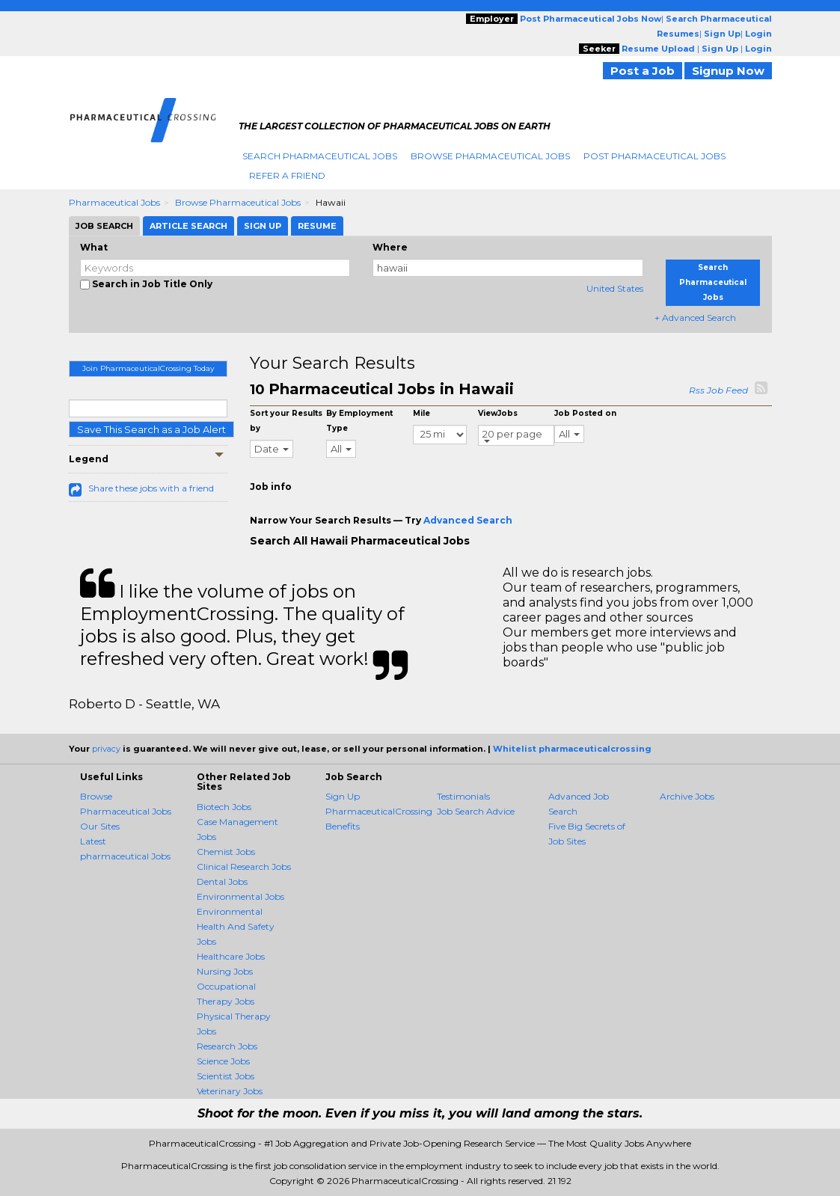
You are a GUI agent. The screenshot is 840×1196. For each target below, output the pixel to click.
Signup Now (728, 71)
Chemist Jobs (226, 851)
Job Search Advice (476, 811)
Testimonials (463, 796)
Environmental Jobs (240, 896)
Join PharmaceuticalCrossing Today (148, 368)
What (94, 247)
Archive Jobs (687, 796)
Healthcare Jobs (231, 956)
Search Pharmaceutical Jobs (319, 156)
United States (614, 288)
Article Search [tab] (188, 226)
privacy (106, 748)
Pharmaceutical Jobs (114, 202)
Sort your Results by (286, 420)
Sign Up (342, 796)
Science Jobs (223, 1061)
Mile (421, 413)
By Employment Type (359, 420)
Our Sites (100, 826)
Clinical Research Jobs (244, 866)
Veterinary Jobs (230, 1091)
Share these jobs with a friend (151, 488)
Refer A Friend (287, 175)
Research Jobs (227, 1046)
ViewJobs (498, 413)
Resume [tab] (317, 226)
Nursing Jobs (225, 971)
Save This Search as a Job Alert (151, 429)
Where (390, 247)
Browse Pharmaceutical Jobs (490, 156)
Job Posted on (585, 413)
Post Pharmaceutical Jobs (654, 156)
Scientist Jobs (225, 1076)
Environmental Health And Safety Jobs (236, 926)
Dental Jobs (222, 881)
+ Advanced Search (695, 317)
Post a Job (642, 71)
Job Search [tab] (104, 226)
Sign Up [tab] (262, 226)
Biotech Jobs (224, 806)
